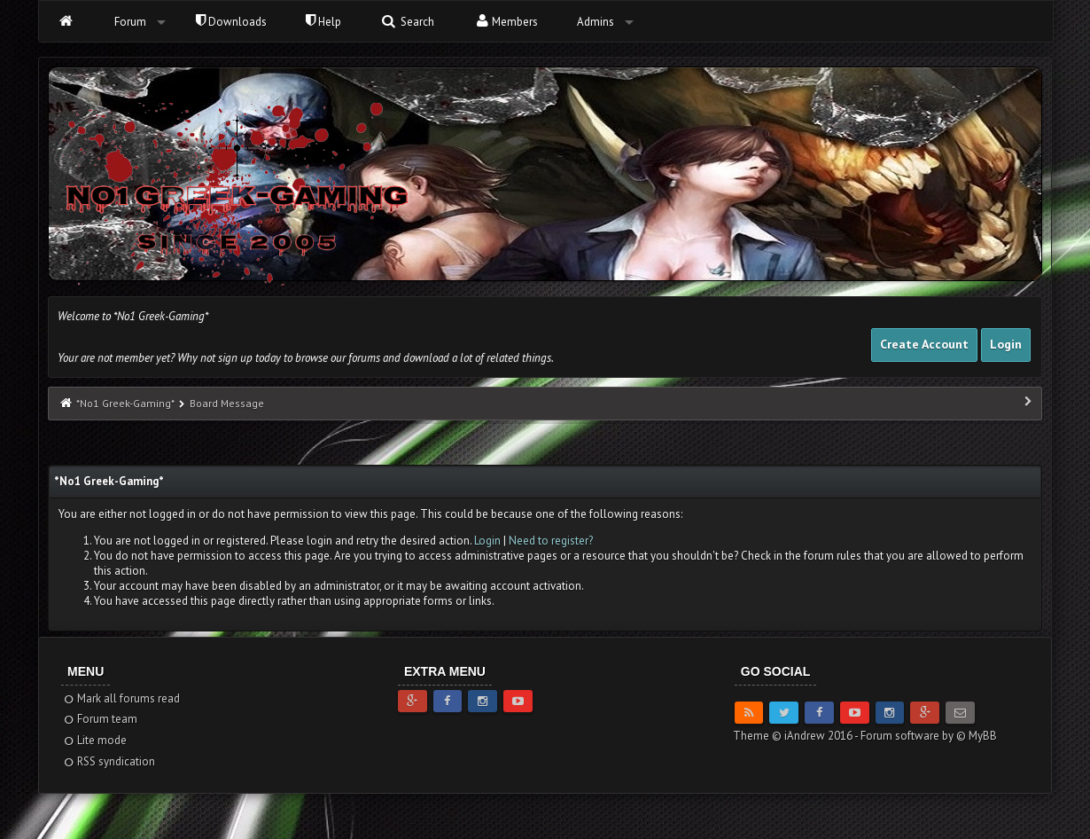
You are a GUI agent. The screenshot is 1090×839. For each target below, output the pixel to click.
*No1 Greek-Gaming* (125, 403)
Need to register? (551, 540)
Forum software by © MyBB (928, 735)
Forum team (99, 718)
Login (1006, 344)
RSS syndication (108, 761)
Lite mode (94, 740)
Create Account (924, 344)
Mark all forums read (121, 698)
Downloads (231, 21)
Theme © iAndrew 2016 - (796, 735)
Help (323, 21)
